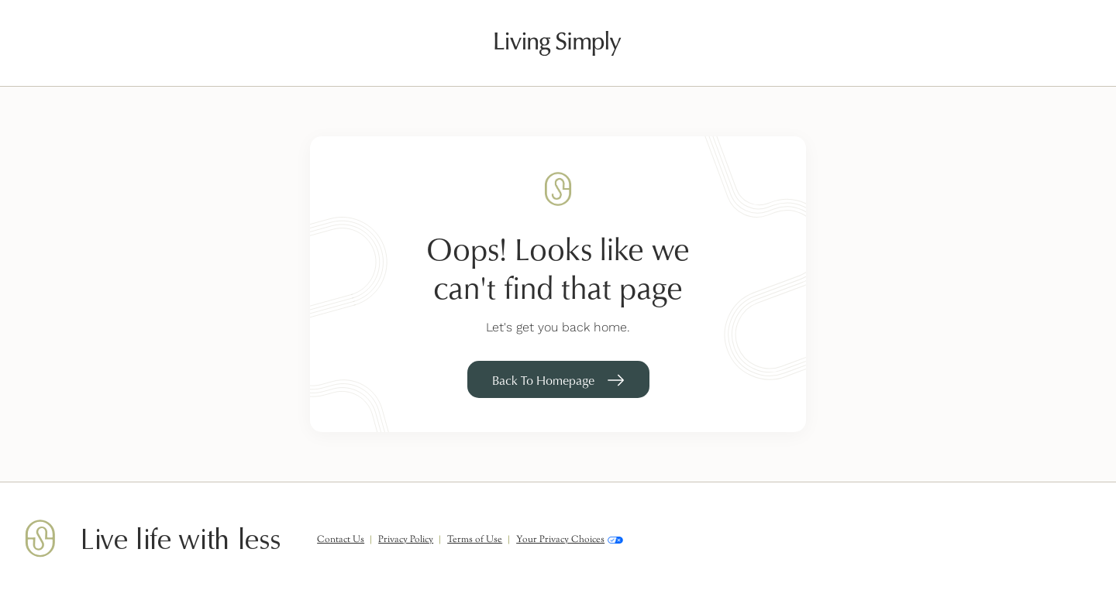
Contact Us (340, 540)
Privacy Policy (405, 540)
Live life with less (180, 540)
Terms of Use (474, 540)
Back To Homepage (543, 380)
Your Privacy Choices (569, 540)
